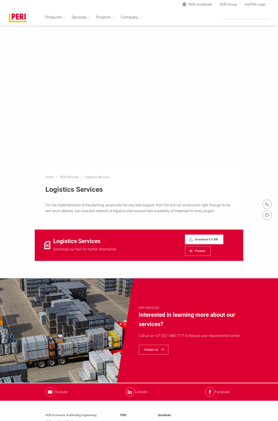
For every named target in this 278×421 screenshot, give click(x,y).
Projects (105, 17)
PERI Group (228, 4)
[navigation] (204, 239)
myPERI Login (255, 4)
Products (55, 17)
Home (49, 177)
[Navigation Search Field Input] (246, 17)
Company (131, 17)
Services (81, 17)
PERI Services (69, 177)
